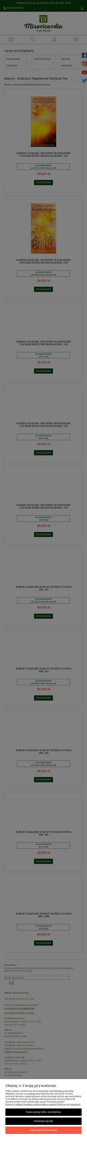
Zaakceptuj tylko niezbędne (43, 1112)
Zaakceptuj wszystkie (43, 1130)
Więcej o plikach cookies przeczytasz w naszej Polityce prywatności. (43, 1104)
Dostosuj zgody (43, 1121)
